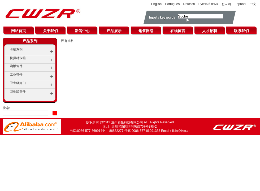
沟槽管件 (16, 66)
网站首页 (18, 31)
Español (240, 4)
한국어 (226, 4)
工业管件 (16, 74)
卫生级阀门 (18, 83)
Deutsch (189, 4)
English (156, 4)
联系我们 (241, 31)
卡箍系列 (16, 49)
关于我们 (50, 31)
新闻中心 (82, 31)
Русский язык (208, 4)
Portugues (172, 4)
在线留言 (177, 31)
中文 (253, 4)
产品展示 (114, 31)
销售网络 (145, 31)
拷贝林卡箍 (18, 58)
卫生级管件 (18, 91)
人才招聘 (209, 31)
